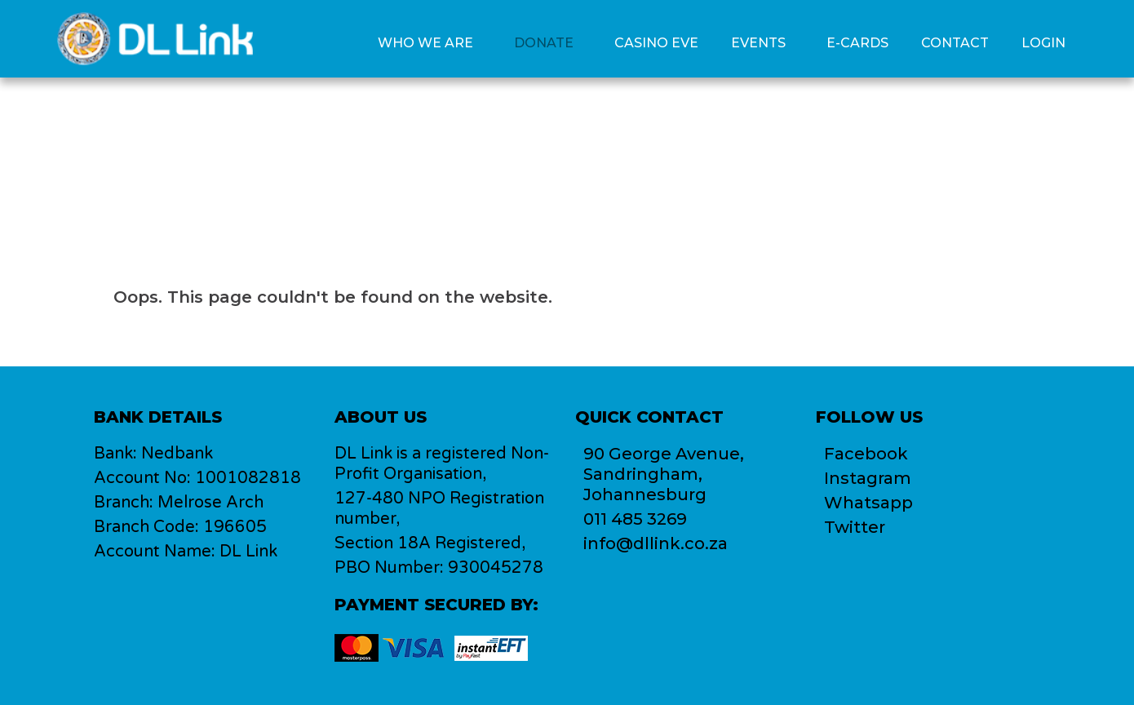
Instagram (867, 478)
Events (758, 43)
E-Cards (857, 43)
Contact (955, 43)
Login (1043, 43)
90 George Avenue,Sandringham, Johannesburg (663, 474)
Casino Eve (656, 43)
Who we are (425, 43)
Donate (544, 43)
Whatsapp (868, 502)
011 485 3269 (635, 519)
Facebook (866, 453)
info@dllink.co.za (655, 543)
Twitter (854, 527)
